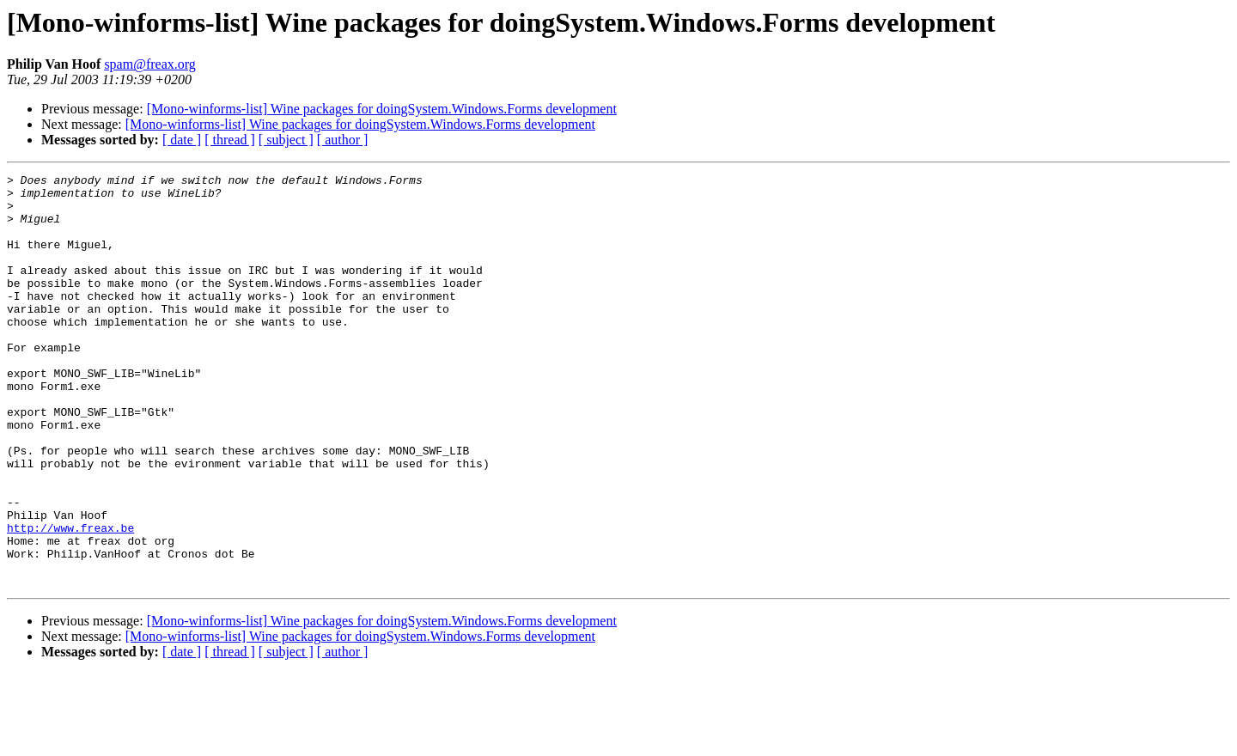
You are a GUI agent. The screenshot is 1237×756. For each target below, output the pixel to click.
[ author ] (343, 139)
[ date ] (181, 139)
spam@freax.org (149, 64)
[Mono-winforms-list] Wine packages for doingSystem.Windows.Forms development (382, 108)
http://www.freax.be (70, 599)
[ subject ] (286, 139)
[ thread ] (229, 139)
